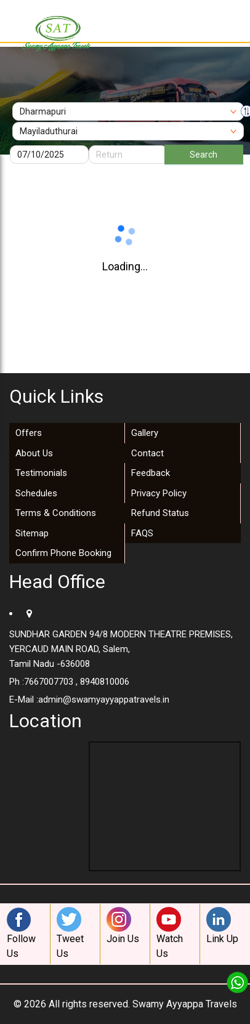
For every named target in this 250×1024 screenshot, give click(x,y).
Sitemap (32, 533)
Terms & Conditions (55, 512)
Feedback (150, 472)
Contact (147, 453)
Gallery (144, 432)
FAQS (142, 533)
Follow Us (22, 933)
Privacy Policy (159, 493)
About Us (34, 453)
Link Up (222, 926)
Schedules (36, 493)
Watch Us (171, 933)
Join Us (123, 926)
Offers (28, 432)
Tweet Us (72, 933)
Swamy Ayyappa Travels (184, 1004)
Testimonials (41, 472)
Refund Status (160, 512)
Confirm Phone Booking (63, 552)
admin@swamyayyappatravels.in (103, 699)
